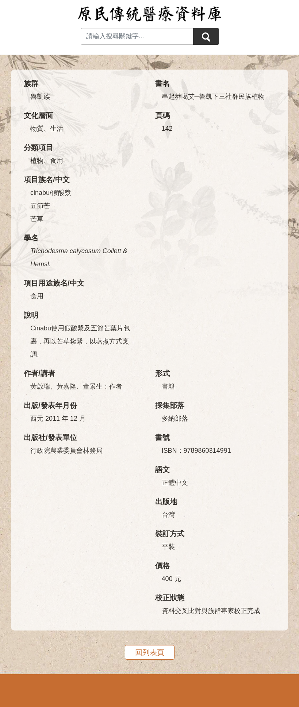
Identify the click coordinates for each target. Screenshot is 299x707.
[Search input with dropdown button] (137, 36)
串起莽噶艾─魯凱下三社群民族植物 (213, 96)
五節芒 (40, 205)
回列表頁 (149, 652)
